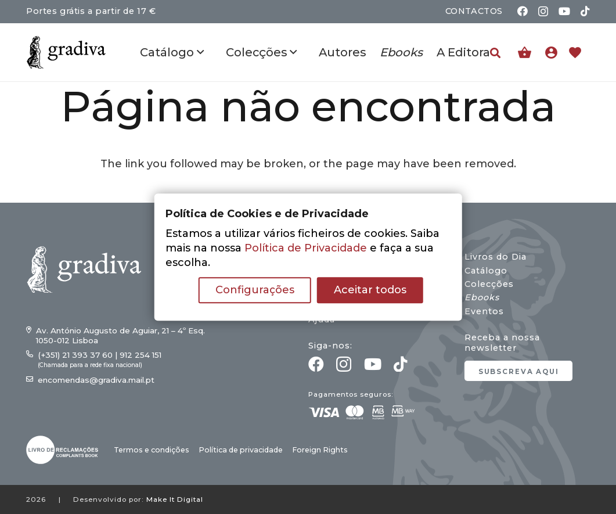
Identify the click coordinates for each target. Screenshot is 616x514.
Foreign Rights (320, 449)
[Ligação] (554, 52)
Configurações (254, 289)
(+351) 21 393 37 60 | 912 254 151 (99, 355)
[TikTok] (585, 11)
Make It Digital (174, 499)
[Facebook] (522, 11)
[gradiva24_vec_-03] (62, 450)
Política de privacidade (241, 449)
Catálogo (485, 270)
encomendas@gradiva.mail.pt (96, 379)
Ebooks (481, 297)
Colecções (489, 284)
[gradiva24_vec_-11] (66, 52)
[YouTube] (564, 11)
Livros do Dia (495, 256)
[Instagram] (543, 11)
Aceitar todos (370, 289)
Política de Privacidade (305, 248)
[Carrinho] (525, 53)
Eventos (484, 311)
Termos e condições (151, 449)
